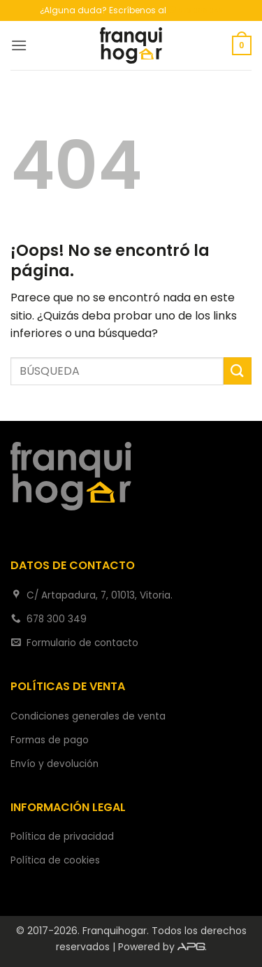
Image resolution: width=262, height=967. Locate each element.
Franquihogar (114, 931)
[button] (18, 45)
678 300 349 (195, 10)
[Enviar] (238, 371)
